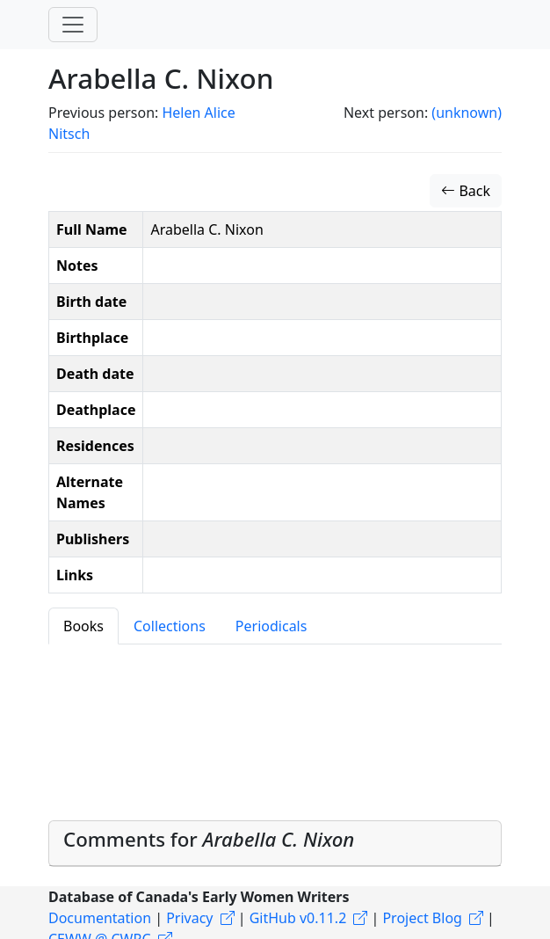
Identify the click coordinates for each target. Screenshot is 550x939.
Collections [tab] (170, 626)
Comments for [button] (208, 839)
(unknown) (466, 112)
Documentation (99, 918)
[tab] (275, 844)
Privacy (189, 918)
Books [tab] (83, 626)
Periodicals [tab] (271, 626)
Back (465, 190)
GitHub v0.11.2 (298, 918)
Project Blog (421, 918)
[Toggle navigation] (73, 24)
